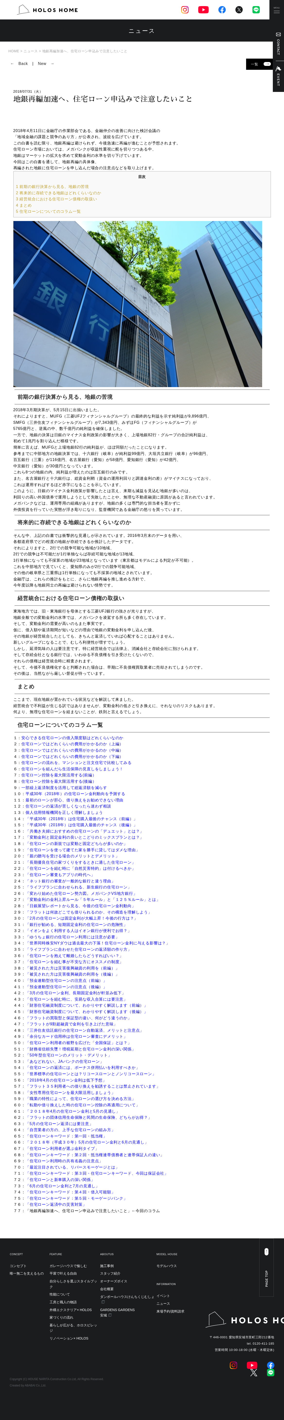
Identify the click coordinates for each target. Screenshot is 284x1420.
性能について (60, 1294)
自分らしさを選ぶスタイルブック (73, 1283)
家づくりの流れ (61, 1317)
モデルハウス (166, 1266)
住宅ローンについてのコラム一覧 (48, 211)
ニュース (163, 1303)
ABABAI (30, 1385)
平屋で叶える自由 (63, 1273)
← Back (19, 64)
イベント (163, 1296)
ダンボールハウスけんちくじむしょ (127, 1297)
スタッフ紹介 (110, 1273)
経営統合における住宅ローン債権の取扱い (56, 199)
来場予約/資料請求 (170, 1311)
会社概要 (107, 1289)
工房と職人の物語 (63, 1302)
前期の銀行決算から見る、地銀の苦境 (52, 187)
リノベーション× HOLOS (69, 1338)
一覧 (261, 63)
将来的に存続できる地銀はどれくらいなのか (58, 193)
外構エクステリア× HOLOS (71, 1310)
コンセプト (18, 1266)
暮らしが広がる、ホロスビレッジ (73, 1327)
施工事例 (107, 1266)
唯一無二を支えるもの (27, 1273)
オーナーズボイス (113, 1281)
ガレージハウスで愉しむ (68, 1266)
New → (46, 64)
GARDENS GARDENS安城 (117, 1312)
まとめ (24, 205)
